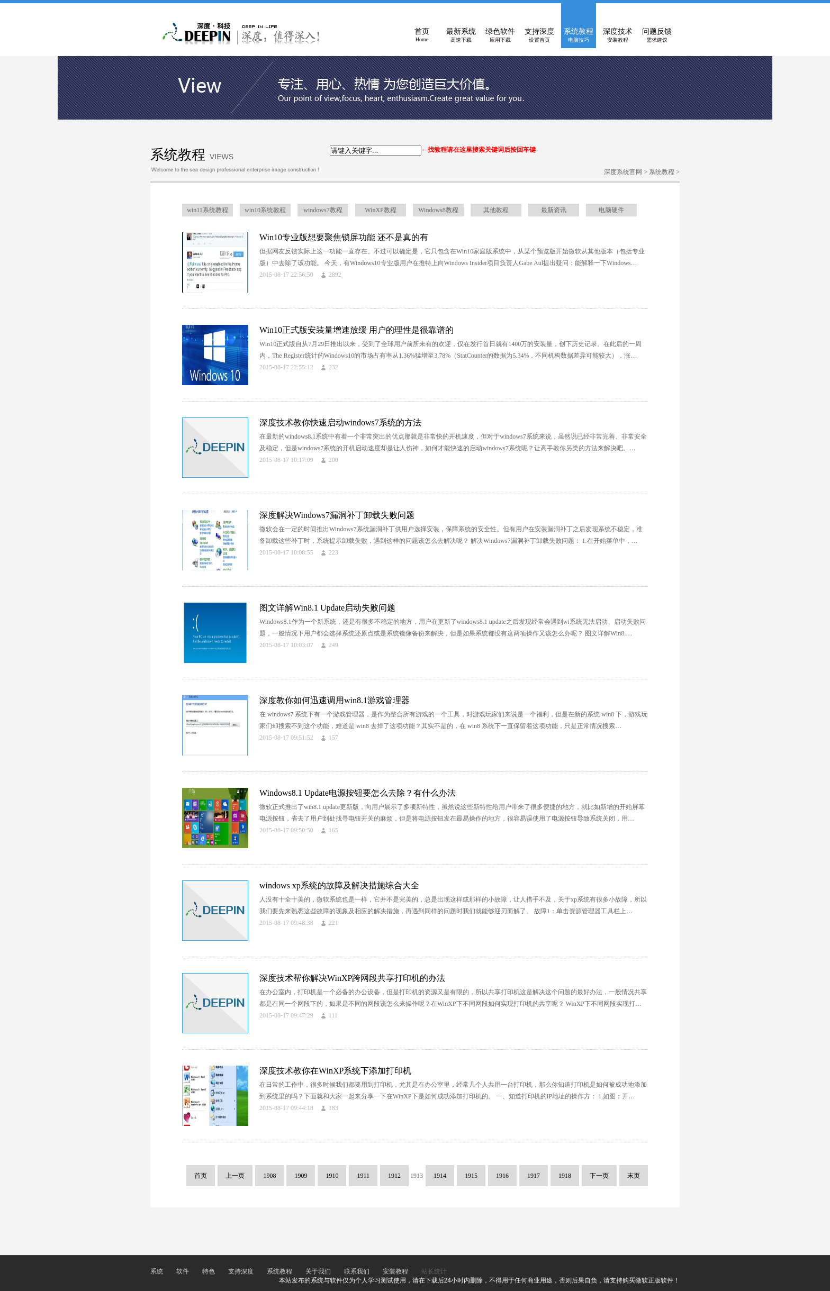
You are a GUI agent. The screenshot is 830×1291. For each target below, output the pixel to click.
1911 (363, 1175)
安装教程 (395, 1271)
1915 (471, 1175)
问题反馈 (656, 35)
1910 (332, 1175)
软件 (182, 1271)
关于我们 (318, 1271)
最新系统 (461, 35)
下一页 (599, 1175)
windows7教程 (322, 210)
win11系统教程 (207, 210)
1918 (564, 1175)
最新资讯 (553, 210)
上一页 (235, 1175)
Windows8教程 (438, 210)
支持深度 (539, 35)
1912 (394, 1175)
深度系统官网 (623, 172)
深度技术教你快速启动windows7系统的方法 (340, 422)
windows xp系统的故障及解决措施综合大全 (339, 885)
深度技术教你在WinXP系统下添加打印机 (335, 1070)
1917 (533, 1175)
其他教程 (496, 210)
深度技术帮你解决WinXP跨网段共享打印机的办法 (352, 978)
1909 (300, 1175)
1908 (269, 1175)
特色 (208, 1271)
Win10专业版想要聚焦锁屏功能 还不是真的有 (343, 237)
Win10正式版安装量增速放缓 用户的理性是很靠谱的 (356, 329)
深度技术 (617, 35)
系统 (156, 1271)
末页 (633, 1175)
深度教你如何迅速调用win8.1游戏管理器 (334, 700)
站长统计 (434, 1271)
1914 (440, 1175)
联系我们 (356, 1271)
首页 (421, 35)
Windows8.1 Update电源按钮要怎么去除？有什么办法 (357, 792)
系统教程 (578, 35)
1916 (502, 1175)
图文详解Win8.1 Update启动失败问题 (327, 607)
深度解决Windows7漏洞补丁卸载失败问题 (336, 515)
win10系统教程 (265, 210)
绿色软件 (500, 35)
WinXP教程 (380, 210)
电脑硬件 (611, 210)
